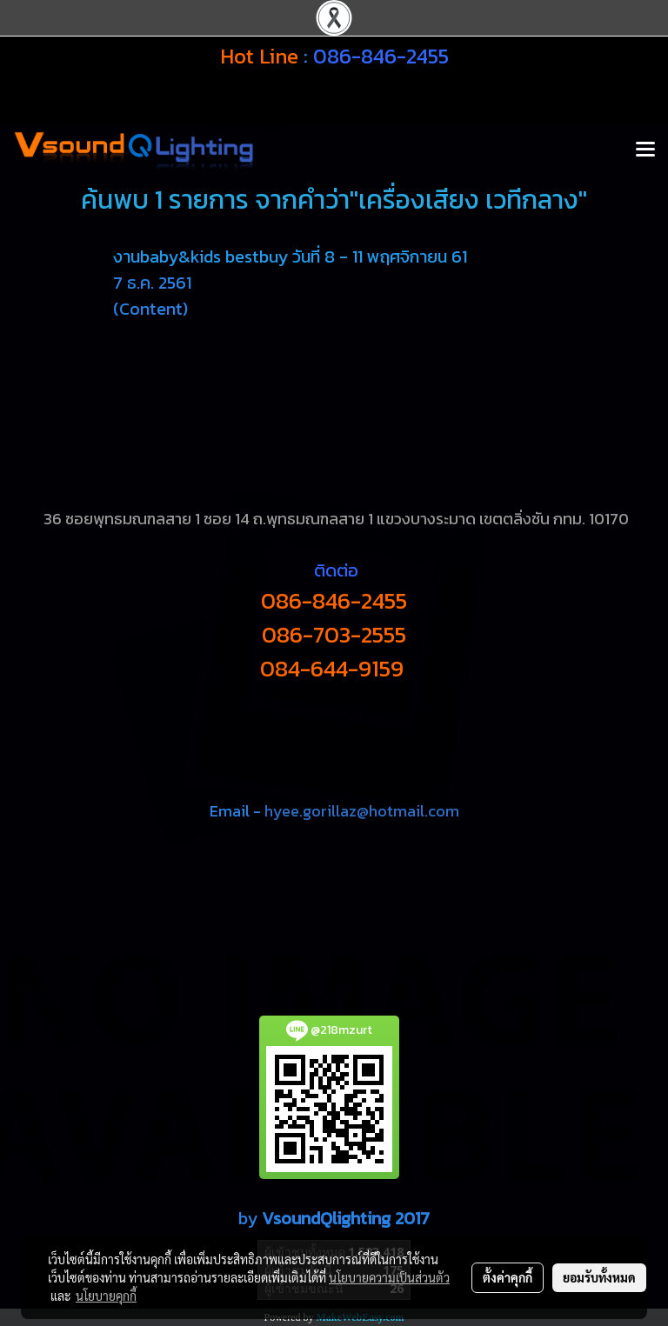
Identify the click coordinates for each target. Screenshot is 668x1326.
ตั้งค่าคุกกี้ (507, 1277)
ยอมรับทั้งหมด (599, 1277)
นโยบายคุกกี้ (106, 1295)
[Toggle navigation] (645, 150)
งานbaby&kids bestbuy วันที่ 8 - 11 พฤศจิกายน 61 (290, 256)
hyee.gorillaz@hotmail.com (361, 811)
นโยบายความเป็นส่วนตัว (389, 1277)
